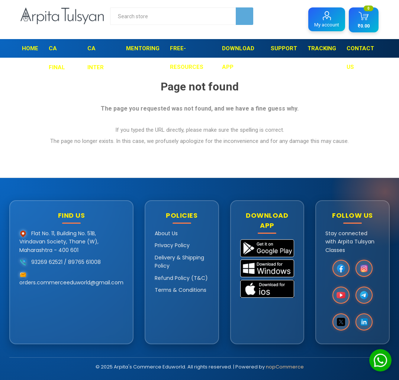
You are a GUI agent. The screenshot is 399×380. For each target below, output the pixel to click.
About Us (166, 233)
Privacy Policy (172, 245)
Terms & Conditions (180, 290)
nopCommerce (285, 366)
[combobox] (173, 16)
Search (244, 16)
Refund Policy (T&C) (181, 278)
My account (326, 25)
